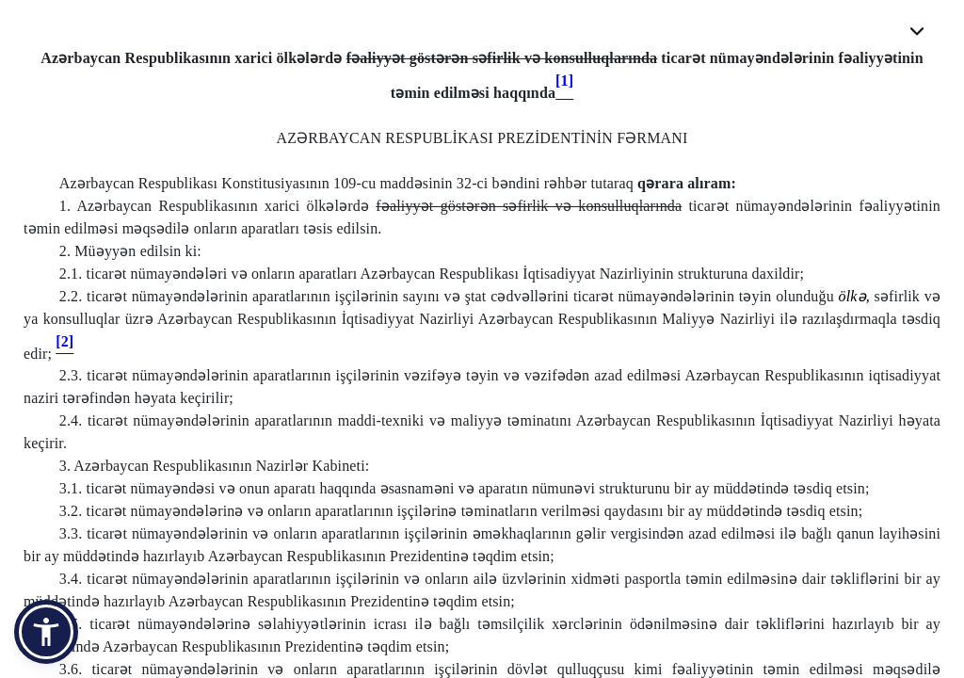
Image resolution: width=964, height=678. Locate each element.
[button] (46, 632)
